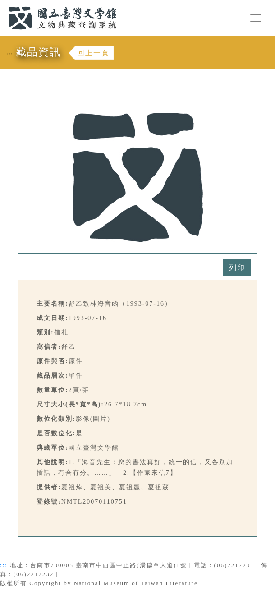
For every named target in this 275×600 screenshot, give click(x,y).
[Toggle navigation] (255, 18)
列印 (237, 267)
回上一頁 (93, 53)
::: (3, 5)
